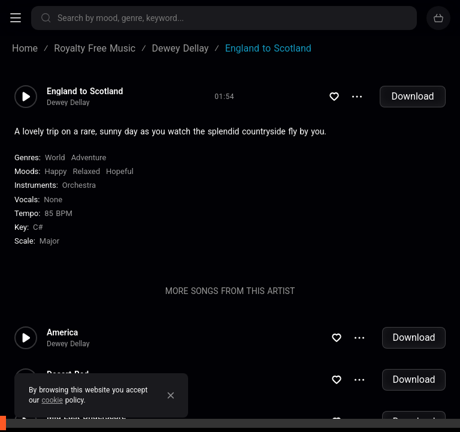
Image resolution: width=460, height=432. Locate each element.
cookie (52, 400)
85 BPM (58, 213)
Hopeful (120, 171)
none (53, 199)
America (62, 332)
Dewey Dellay (68, 102)
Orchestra (79, 185)
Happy (55, 171)
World (55, 157)
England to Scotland (85, 91)
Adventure (89, 157)
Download (412, 96)
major (49, 240)
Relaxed (86, 171)
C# (38, 227)
